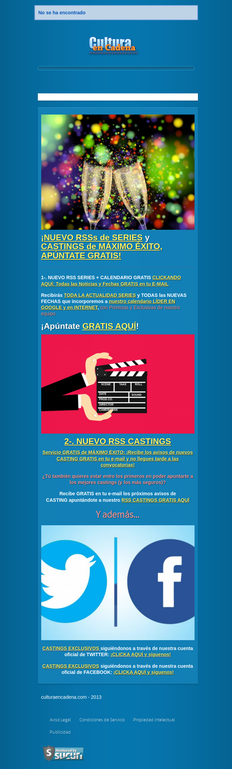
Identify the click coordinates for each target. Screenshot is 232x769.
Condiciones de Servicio (102, 720)
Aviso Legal (60, 720)
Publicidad (60, 732)
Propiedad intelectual (154, 720)
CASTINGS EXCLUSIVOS (71, 648)
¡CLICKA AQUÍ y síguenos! (141, 654)
